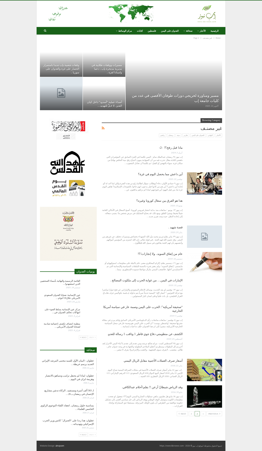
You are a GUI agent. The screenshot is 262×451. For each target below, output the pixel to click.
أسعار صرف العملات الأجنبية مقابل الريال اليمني (153, 360)
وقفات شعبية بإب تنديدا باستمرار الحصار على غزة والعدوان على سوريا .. (61, 69)
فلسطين (152, 31)
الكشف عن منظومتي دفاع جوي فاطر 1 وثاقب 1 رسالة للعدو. (145, 334)
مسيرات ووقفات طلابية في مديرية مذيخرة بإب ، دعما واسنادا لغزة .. (107, 69)
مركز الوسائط (125, 31)
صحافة (189, 31)
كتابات (140, 31)
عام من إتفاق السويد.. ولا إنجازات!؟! (160, 254)
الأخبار (203, 31)
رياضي (162, 135)
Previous (214, 413)
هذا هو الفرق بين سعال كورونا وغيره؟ (159, 200)
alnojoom (59, 446)
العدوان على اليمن (170, 31)
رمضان (170, 135)
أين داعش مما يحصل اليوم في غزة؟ (160, 174)
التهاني (210, 135)
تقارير (186, 135)
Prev (92, 337)
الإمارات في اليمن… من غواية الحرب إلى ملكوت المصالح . (146, 280)
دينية (178, 135)
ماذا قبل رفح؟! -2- (171, 147)
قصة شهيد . (175, 227)
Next (182, 413)
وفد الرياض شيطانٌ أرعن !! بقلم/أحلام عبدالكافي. (152, 387)
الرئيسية (215, 31)
